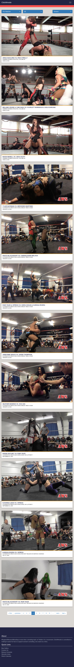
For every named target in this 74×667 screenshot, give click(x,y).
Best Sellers (5, 648)
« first (10, 613)
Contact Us (4, 650)
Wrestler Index (5, 654)
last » (64, 613)
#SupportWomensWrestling (9, 639)
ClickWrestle (6, 2)
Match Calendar (6, 656)
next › (58, 613)
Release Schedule (6, 652)
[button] (11, 11)
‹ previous (17, 613)
